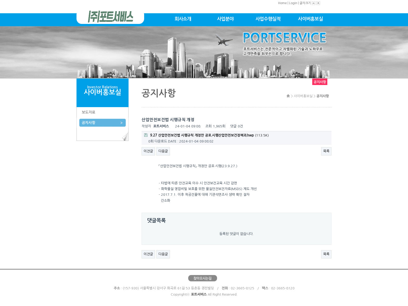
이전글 (148, 151)
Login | (294, 3)
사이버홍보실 (310, 19)
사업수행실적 (268, 19)
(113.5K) (206, 135)
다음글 (163, 151)
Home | (283, 3)
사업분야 (225, 19)
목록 (326, 151)
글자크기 (305, 3)
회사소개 (183, 19)
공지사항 (88, 123)
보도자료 (88, 112)
